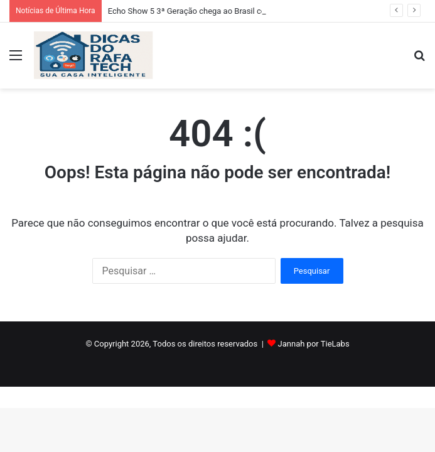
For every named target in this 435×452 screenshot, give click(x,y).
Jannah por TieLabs (314, 343)
